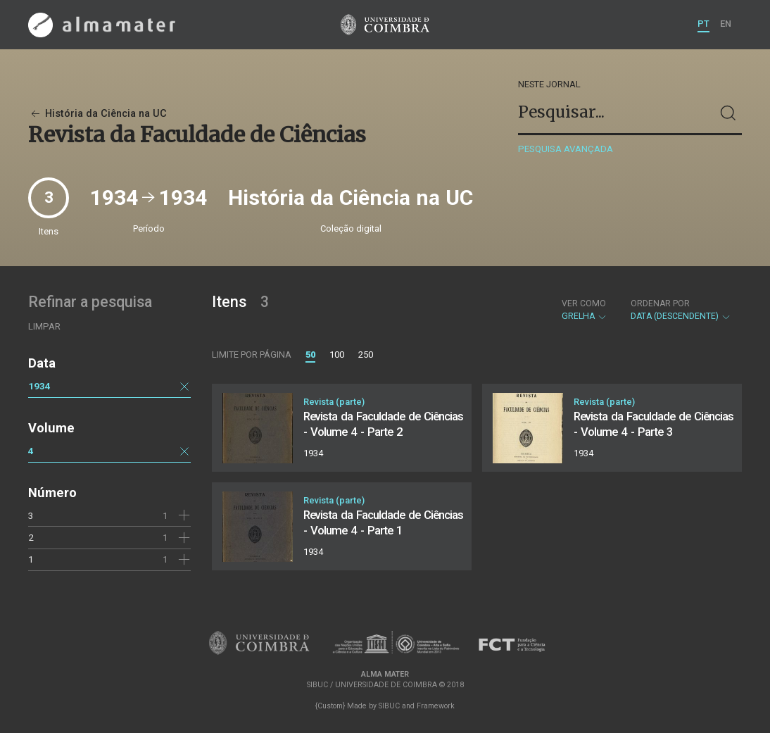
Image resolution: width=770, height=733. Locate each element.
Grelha (584, 310)
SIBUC (389, 705)
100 (336, 354)
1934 (39, 385)
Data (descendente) (681, 310)
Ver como (584, 303)
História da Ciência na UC (97, 114)
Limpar (44, 326)
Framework (436, 705)
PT (703, 23)
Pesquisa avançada (565, 149)
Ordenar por (660, 303)
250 (365, 354)
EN (725, 23)
